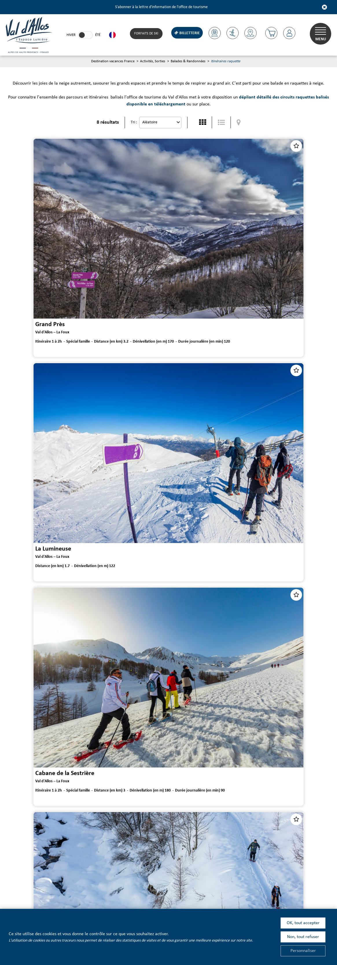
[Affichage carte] (239, 123)
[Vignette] (202, 123)
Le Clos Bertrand (195, 722)
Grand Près (22, 250)
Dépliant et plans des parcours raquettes (167, 790)
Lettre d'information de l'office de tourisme (82, 819)
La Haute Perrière (197, 565)
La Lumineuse (191, 250)
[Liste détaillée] (221, 123)
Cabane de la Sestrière (37, 408)
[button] (271, 33)
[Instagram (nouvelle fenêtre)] (123, 880)
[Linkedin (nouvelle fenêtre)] (91, 880)
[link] (85, 35)
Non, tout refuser (303, 937)
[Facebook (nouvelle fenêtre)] (107, 880)
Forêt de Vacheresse (34, 565)
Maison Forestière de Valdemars (50, 722)
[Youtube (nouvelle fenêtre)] (75, 880)
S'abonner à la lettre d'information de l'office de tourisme (161, 7)
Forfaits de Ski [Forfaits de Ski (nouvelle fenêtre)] (145, 33)
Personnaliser (303, 950)
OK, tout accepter (303, 923)
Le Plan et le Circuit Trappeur (211, 408)
